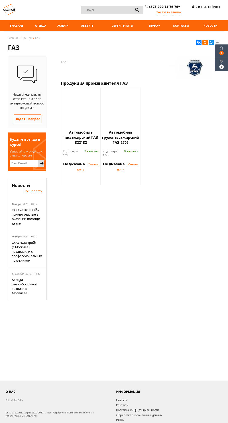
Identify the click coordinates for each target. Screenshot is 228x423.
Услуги (63, 26)
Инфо (154, 26)
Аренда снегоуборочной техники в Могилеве (24, 286)
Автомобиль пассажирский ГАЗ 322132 (80, 137)
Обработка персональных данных (139, 415)
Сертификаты (122, 26)
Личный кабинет (206, 7)
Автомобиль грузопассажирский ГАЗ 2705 (120, 137)
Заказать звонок (168, 12)
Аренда (40, 26)
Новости (211, 26)
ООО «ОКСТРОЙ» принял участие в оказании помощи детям (26, 216)
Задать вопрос (27, 119)
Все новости (33, 191)
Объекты (87, 26)
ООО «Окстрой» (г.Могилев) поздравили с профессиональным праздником (27, 252)
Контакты (181, 26)
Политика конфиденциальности (137, 410)
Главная (16, 26)
